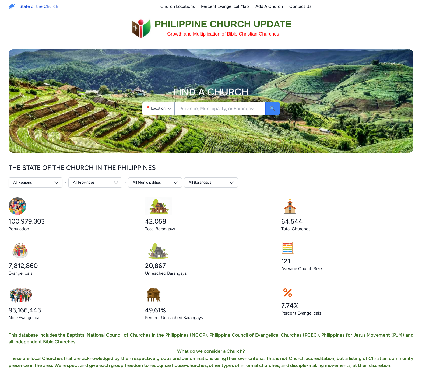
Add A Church (269, 6)
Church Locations (177, 6)
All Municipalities (155, 182)
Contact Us (300, 6)
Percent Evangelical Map (225, 6)
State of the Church (38, 6)
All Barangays (211, 182)
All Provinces (96, 182)
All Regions (36, 182)
